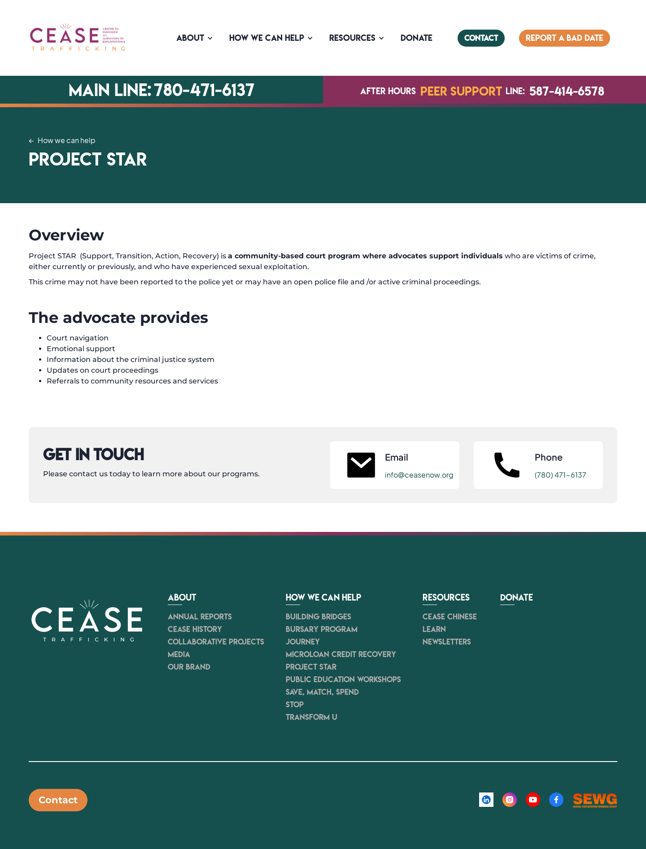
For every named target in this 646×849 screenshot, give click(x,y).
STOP (295, 704)
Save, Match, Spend (322, 692)
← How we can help (62, 140)
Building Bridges (318, 616)
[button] (195, 38)
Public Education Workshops (343, 679)
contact (481, 38)
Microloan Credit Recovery (341, 654)
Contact (58, 799)
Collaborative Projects (216, 641)
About (190, 38)
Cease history (195, 629)
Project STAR (311, 666)
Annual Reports (200, 616)
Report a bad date (564, 38)
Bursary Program (322, 629)
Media (179, 654)
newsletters (447, 641)
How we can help (266, 38)
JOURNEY (303, 641)
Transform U (311, 717)
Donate (516, 598)
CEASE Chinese (450, 616)
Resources (352, 38)
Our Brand (189, 666)
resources (446, 598)
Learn (434, 629)
